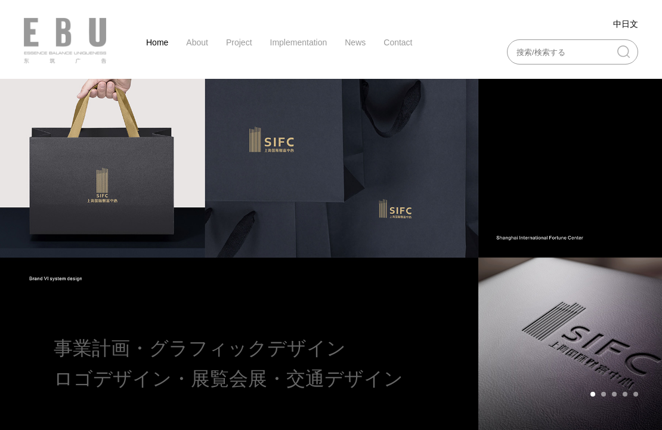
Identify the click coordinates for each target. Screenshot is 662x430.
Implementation (298, 42)
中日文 (625, 24)
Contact (397, 42)
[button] (592, 394)
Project (239, 42)
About (197, 42)
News (355, 42)
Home (157, 42)
